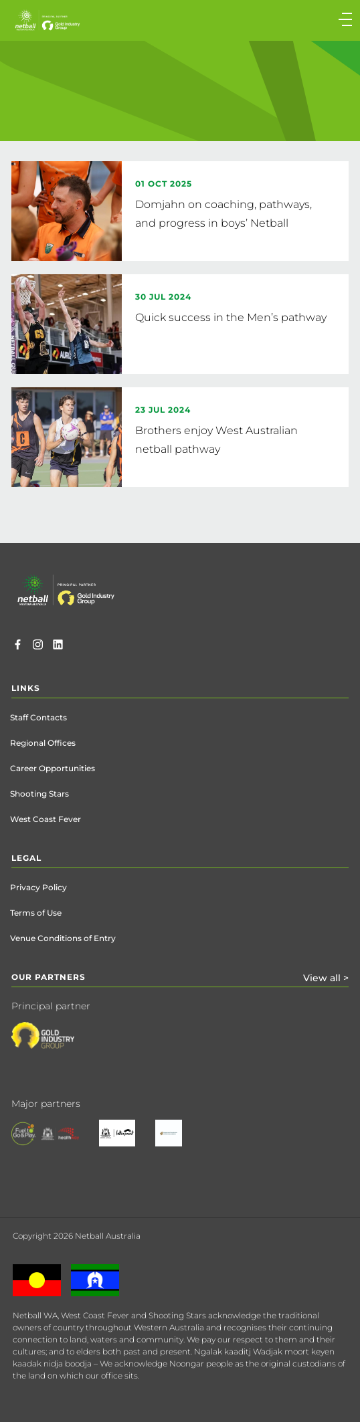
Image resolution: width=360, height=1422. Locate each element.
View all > (326, 978)
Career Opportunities (52, 768)
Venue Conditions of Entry (63, 938)
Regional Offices (43, 743)
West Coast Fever (45, 819)
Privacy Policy (38, 887)
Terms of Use (36, 913)
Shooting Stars (39, 794)
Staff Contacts (38, 717)
